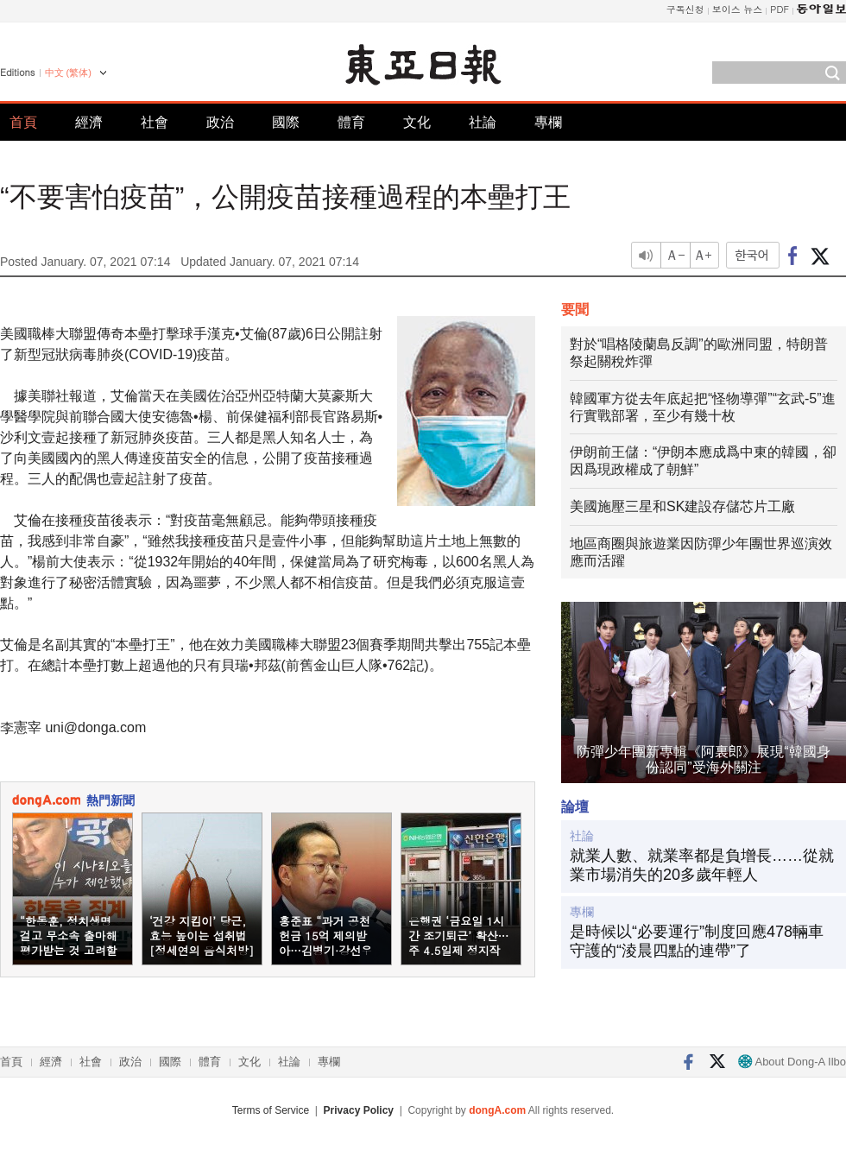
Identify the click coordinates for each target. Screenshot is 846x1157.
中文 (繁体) (68, 72)
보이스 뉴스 (737, 9)
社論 (482, 122)
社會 (154, 122)
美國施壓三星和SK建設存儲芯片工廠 (682, 506)
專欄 (548, 122)
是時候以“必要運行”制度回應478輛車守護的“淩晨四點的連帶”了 (697, 941)
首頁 (23, 122)
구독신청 (685, 9)
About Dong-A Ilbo (792, 1061)
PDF (779, 9)
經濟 (89, 122)
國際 (286, 122)
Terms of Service (270, 1110)
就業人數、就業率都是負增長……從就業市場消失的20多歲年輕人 (702, 865)
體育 (351, 122)
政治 (220, 122)
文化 (417, 122)
